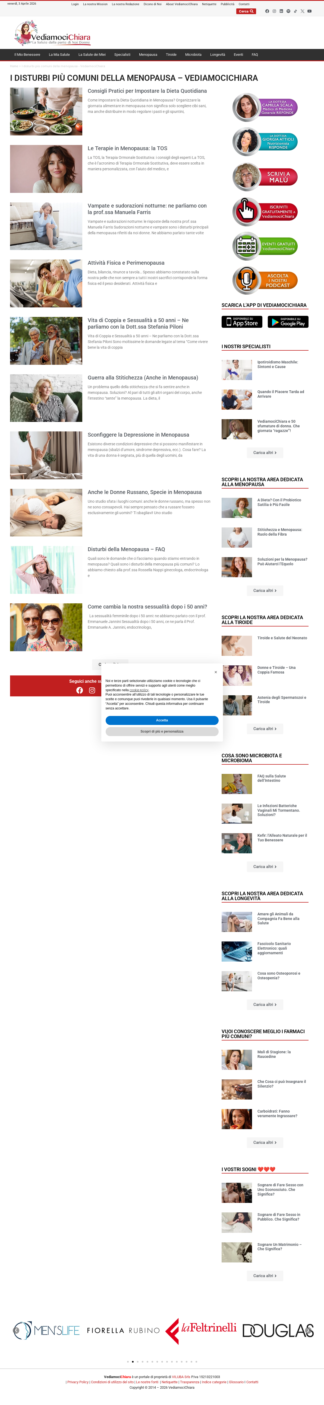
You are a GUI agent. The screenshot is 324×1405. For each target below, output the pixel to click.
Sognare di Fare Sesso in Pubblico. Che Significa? (278, 1216)
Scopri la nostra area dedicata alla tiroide (262, 620)
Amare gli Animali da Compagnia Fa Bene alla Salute (278, 918)
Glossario (236, 1382)
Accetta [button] (162, 720)
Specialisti (122, 55)
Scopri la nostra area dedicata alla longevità (262, 896)
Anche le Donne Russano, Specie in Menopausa (145, 492)
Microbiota (193, 55)
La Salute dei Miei (92, 55)
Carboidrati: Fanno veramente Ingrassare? (277, 1113)
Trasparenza (189, 1382)
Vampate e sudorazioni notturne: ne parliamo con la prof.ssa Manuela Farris (147, 208)
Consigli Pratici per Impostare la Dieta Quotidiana (147, 91)
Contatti (252, 1382)
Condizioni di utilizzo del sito (112, 1382)
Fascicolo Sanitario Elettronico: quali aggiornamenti (274, 948)
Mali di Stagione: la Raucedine (274, 1054)
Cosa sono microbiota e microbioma (252, 758)
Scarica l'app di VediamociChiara (264, 305)
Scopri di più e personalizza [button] (161, 731)
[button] (265, 452)
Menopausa (148, 55)
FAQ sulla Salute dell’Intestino (271, 778)
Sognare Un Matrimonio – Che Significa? (279, 1246)
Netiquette (170, 1382)
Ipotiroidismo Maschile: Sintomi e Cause (277, 364)
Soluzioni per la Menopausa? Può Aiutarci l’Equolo (282, 561)
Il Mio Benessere (27, 55)
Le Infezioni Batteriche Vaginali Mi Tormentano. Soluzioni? (278, 810)
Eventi (238, 55)
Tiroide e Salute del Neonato (282, 638)
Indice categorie (214, 1382)
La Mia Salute (59, 55)
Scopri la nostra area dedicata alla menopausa (262, 482)
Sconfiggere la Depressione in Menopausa (138, 434)
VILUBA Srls (181, 1377)
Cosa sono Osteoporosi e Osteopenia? (278, 975)
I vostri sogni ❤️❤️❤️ (248, 1169)
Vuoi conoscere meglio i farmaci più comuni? (263, 1034)
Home (14, 66)
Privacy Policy (78, 1382)
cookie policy (139, 690)
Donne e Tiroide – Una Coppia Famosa (276, 669)
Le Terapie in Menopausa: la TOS (127, 148)
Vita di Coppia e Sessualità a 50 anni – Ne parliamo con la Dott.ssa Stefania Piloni (138, 323)
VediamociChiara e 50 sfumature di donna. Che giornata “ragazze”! (278, 426)
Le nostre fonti (147, 1382)
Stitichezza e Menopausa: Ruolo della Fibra (279, 531)
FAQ (255, 55)
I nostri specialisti (246, 346)
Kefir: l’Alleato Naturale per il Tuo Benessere (282, 837)
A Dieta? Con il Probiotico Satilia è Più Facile (279, 502)
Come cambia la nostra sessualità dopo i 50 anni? (147, 606)
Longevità (217, 55)
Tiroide (171, 55)
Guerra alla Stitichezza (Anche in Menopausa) (143, 377)
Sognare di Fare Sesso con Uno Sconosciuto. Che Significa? (280, 1189)
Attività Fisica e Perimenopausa (126, 263)
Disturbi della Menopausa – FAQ (126, 549)
